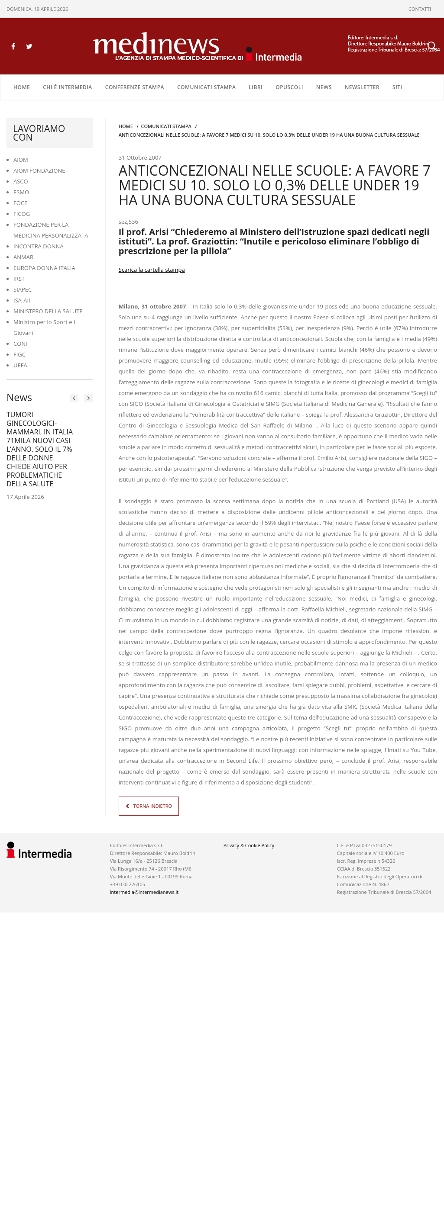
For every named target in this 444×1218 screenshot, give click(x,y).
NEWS (324, 87)
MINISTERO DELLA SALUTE (48, 311)
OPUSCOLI (289, 87)
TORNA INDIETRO (152, 806)
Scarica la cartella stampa (152, 269)
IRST (19, 279)
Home (21, 87)
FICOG (21, 214)
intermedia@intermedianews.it (144, 892)
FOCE (20, 203)
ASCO (20, 181)
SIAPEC (22, 289)
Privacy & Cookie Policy (249, 845)
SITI (397, 87)
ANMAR (23, 257)
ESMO (21, 192)
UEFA (20, 365)
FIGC (19, 354)
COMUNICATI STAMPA (206, 87)
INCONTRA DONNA (38, 246)
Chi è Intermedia (67, 87)
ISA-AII (21, 300)
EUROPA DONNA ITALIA (44, 268)
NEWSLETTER (362, 87)
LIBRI (256, 87)
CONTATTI (419, 9)
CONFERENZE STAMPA (134, 87)
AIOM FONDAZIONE (39, 170)
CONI (20, 343)
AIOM (20, 160)
